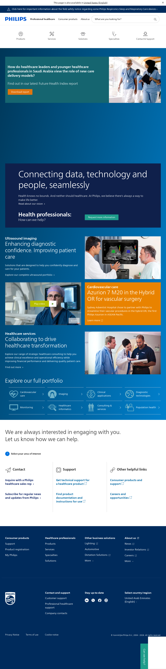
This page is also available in (68, 3)
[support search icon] (155, 19)
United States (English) (95, 3)
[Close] (163, 3)
